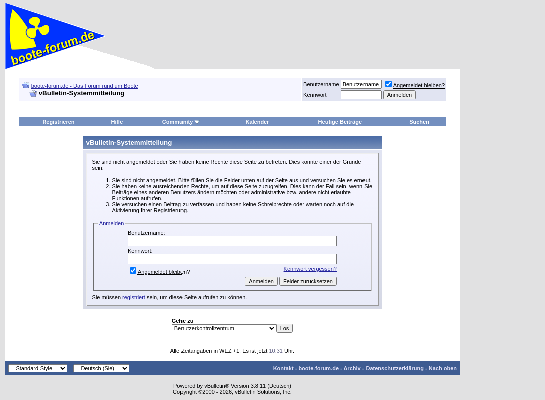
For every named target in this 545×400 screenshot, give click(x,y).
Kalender (257, 122)
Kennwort (314, 95)
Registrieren (58, 122)
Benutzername (321, 84)
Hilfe (117, 122)
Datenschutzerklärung (395, 368)
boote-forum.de (318, 368)
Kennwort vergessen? (310, 269)
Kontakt (283, 368)
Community (181, 122)
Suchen (419, 122)
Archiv (351, 368)
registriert (133, 297)
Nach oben (443, 368)
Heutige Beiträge (340, 122)
